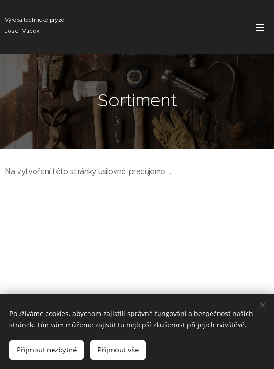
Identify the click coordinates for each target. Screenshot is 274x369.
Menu (260, 27)
